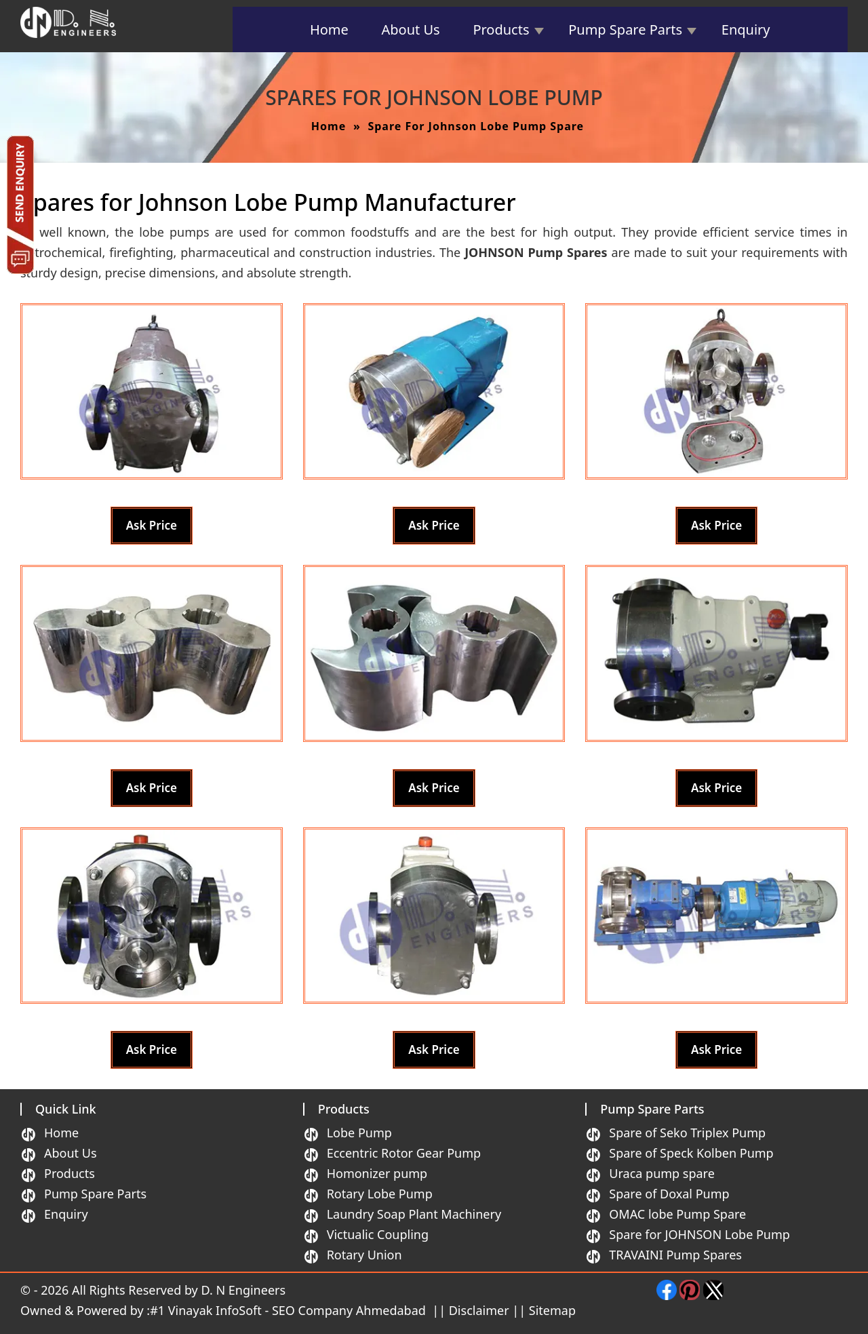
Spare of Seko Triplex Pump (687, 1132)
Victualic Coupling (378, 1234)
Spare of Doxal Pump (669, 1193)
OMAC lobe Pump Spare (677, 1214)
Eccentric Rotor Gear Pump (404, 1153)
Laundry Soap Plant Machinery (414, 1214)
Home (329, 29)
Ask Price (151, 525)
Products (501, 29)
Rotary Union (364, 1255)
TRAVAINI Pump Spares (675, 1255)
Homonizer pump (377, 1173)
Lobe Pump (359, 1132)
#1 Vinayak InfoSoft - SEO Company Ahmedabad (289, 1310)
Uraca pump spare (662, 1173)
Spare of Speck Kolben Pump (691, 1153)
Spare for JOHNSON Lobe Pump (699, 1234)
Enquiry (746, 29)
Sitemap (552, 1310)
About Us (411, 29)
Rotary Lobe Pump (380, 1193)
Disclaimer (479, 1310)
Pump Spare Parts (625, 29)
